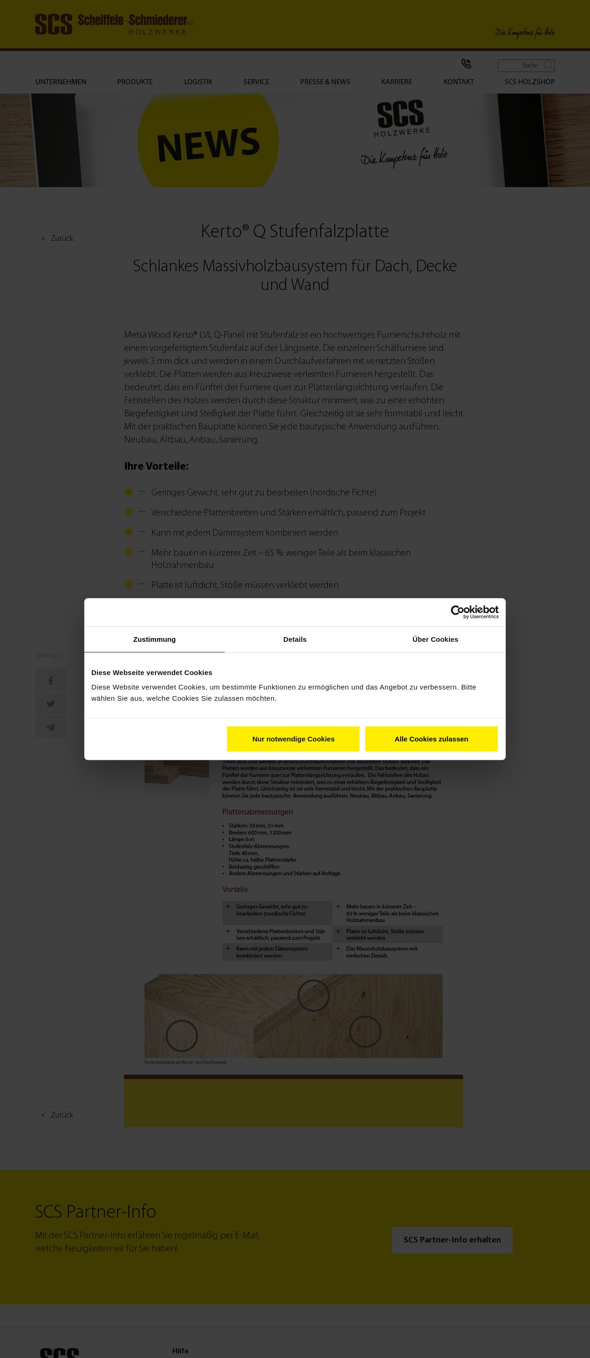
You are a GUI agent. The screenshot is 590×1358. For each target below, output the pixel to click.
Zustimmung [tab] (154, 639)
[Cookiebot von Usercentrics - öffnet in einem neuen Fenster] (458, 612)
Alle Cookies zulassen (432, 739)
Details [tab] (295, 639)
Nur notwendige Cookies (293, 739)
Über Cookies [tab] (435, 639)
